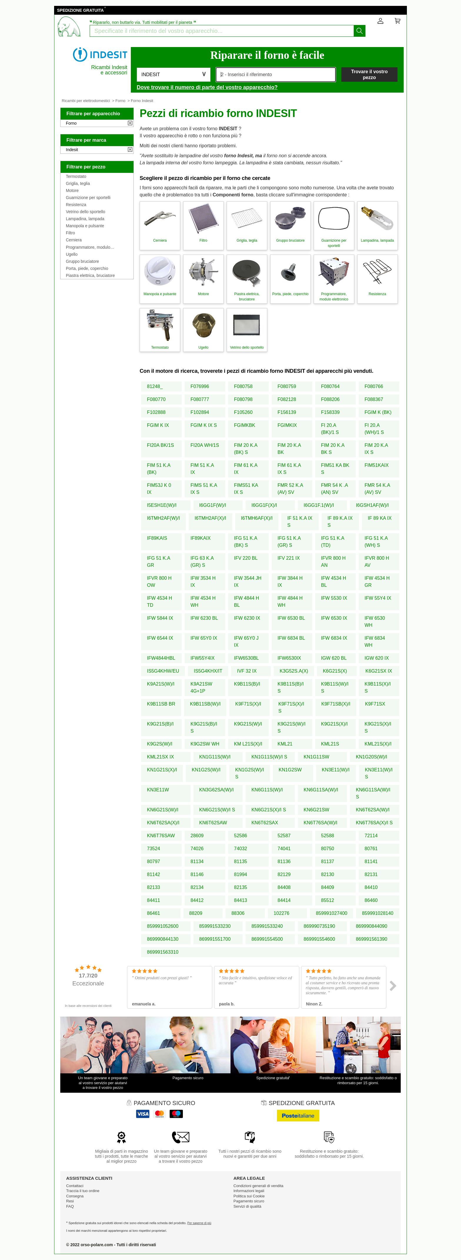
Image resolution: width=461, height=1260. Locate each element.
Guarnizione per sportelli (88, 197)
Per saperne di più (199, 1223)
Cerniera (74, 240)
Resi (70, 1201)
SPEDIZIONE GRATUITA (80, 10)
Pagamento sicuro (248, 1201)
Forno (120, 100)
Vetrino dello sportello (85, 211)
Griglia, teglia (78, 183)
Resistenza (76, 204)
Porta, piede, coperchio (87, 268)
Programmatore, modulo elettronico (88, 247)
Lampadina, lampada (85, 218)
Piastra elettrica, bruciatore (90, 275)
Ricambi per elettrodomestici (86, 100)
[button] (174, 75)
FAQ (70, 1206)
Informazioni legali (248, 1191)
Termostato (76, 176)
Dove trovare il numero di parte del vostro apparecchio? (207, 87)
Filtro (70, 232)
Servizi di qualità (247, 1206)
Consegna (74, 1196)
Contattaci (74, 1186)
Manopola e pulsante (85, 225)
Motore (72, 190)
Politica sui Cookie (249, 1196)
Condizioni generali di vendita (258, 1186)
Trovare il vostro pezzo (369, 74)
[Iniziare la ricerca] (359, 31)
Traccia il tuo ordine (82, 1191)
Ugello (72, 254)
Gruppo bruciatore (82, 261)
